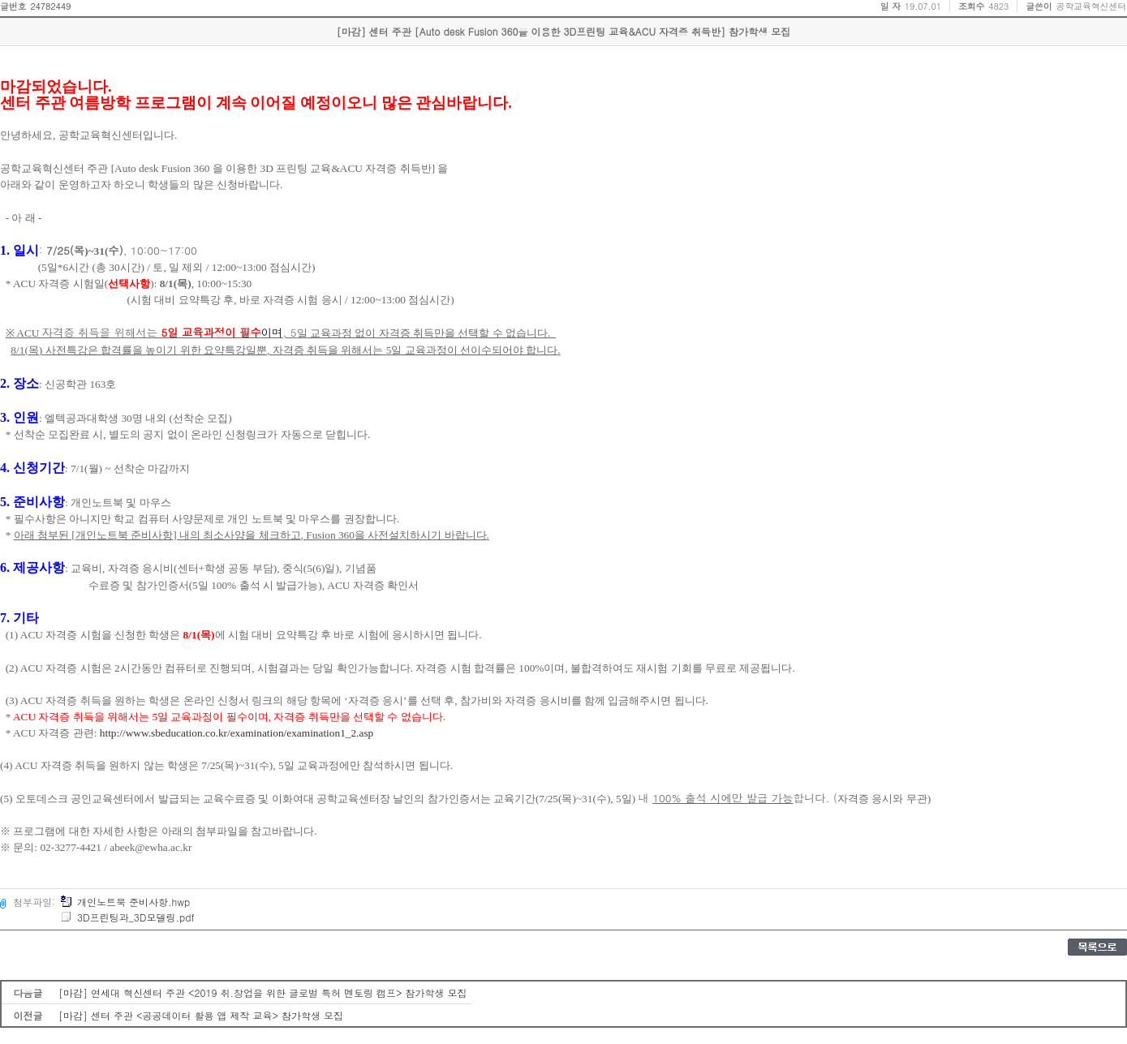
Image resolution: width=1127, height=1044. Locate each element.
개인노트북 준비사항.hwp (125, 902)
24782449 (50, 6)
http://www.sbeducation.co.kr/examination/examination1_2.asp (236, 733)
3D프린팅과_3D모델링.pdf (127, 917)
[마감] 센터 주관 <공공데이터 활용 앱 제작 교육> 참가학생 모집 (200, 1015)
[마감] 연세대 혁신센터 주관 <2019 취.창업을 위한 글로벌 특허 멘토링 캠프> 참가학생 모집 (262, 992)
